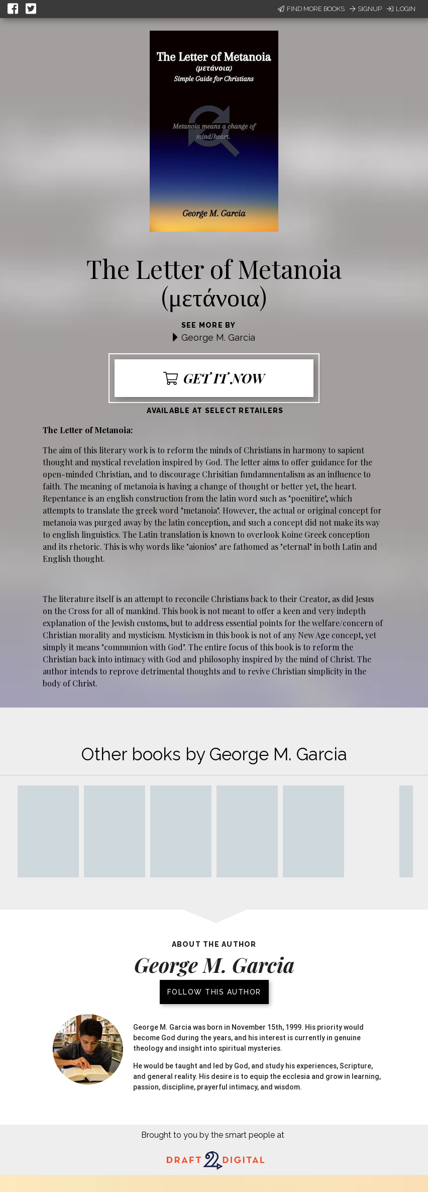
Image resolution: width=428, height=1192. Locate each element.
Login (401, 9)
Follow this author (214, 992)
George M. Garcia (218, 337)
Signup (366, 9)
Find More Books (311, 9)
